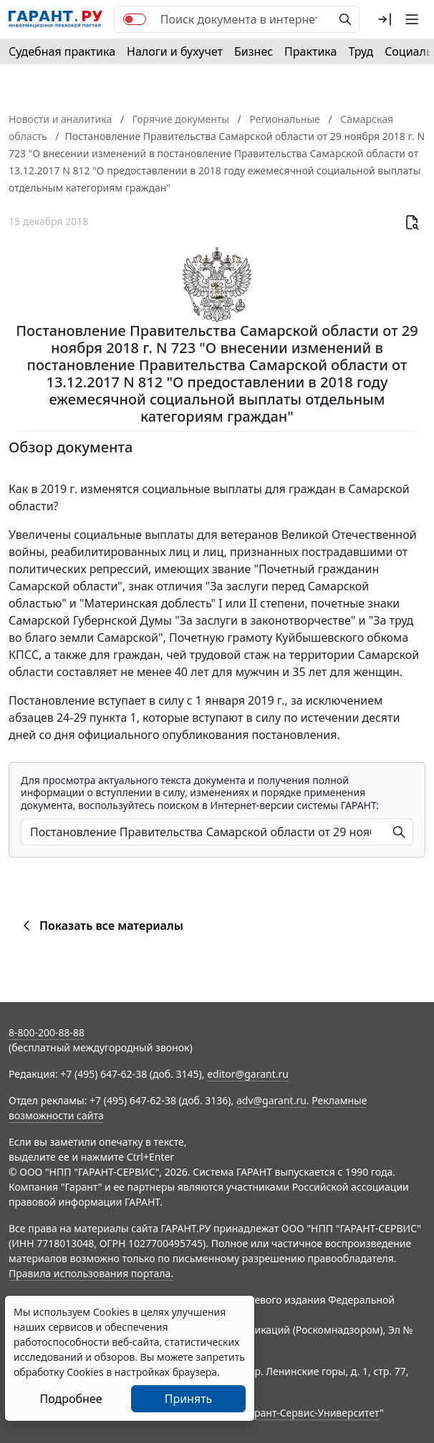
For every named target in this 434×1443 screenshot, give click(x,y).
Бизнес (253, 51)
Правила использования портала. (91, 1273)
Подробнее (70, 1399)
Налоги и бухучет (175, 51)
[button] (384, 19)
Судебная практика (62, 51)
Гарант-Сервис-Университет (312, 1412)
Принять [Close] (189, 1399)
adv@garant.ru (271, 1100)
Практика (310, 51)
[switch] (134, 19)
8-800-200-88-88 (47, 1032)
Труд (360, 51)
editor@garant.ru (248, 1074)
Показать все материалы (100, 925)
